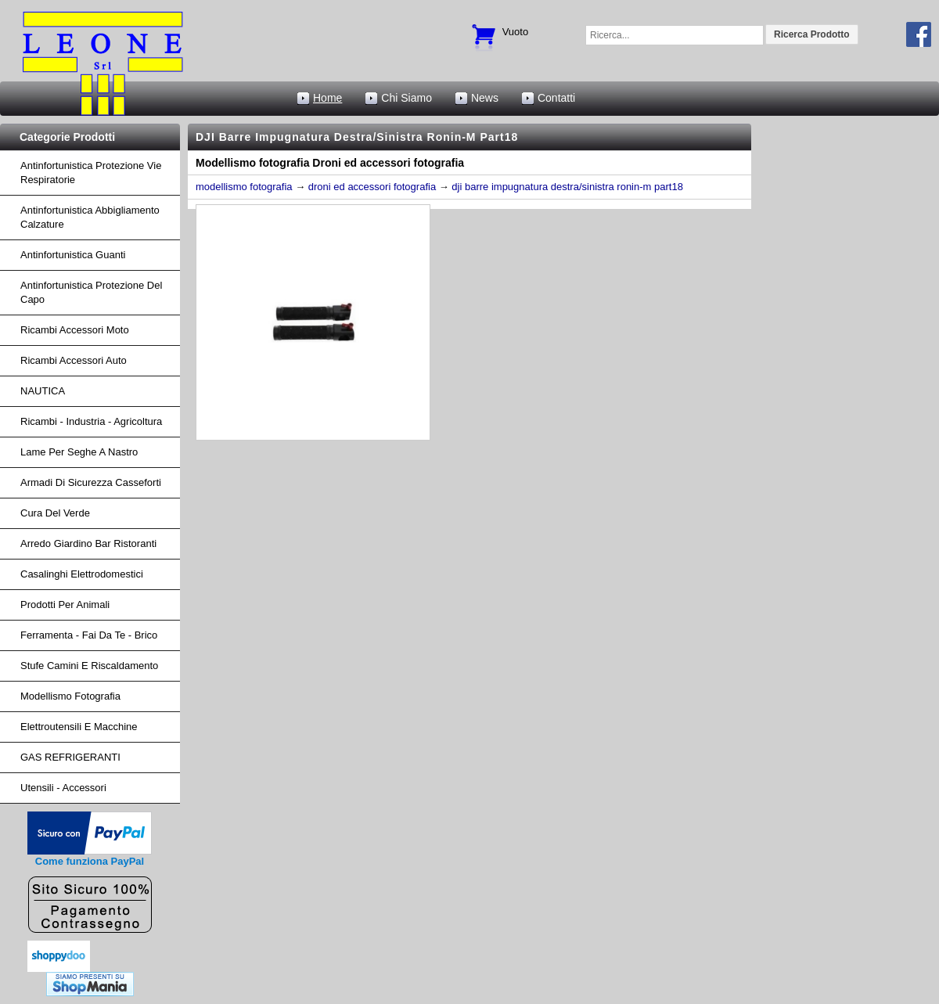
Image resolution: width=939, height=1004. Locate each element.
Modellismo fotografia (70, 696)
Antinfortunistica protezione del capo (91, 292)
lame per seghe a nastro (79, 452)
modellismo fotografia (244, 187)
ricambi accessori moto (74, 330)
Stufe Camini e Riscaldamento (89, 665)
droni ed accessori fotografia (372, 187)
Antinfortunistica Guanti (72, 255)
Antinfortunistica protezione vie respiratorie (90, 172)
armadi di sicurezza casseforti (90, 482)
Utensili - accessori (63, 787)
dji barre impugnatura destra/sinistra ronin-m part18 (567, 187)
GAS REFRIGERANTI (70, 757)
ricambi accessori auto (73, 360)
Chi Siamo (406, 98)
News (484, 98)
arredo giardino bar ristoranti (88, 543)
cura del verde (55, 513)
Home (327, 98)
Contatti (556, 98)
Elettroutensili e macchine (79, 726)
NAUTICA (42, 391)
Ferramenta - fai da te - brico (88, 635)
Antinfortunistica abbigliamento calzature (90, 217)
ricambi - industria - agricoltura (91, 421)
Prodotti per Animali (65, 604)
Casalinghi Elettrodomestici (81, 574)
